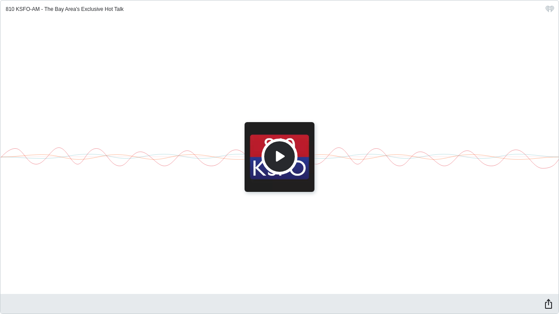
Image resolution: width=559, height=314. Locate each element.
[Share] (548, 303)
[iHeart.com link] (549, 11)
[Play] (279, 156)
